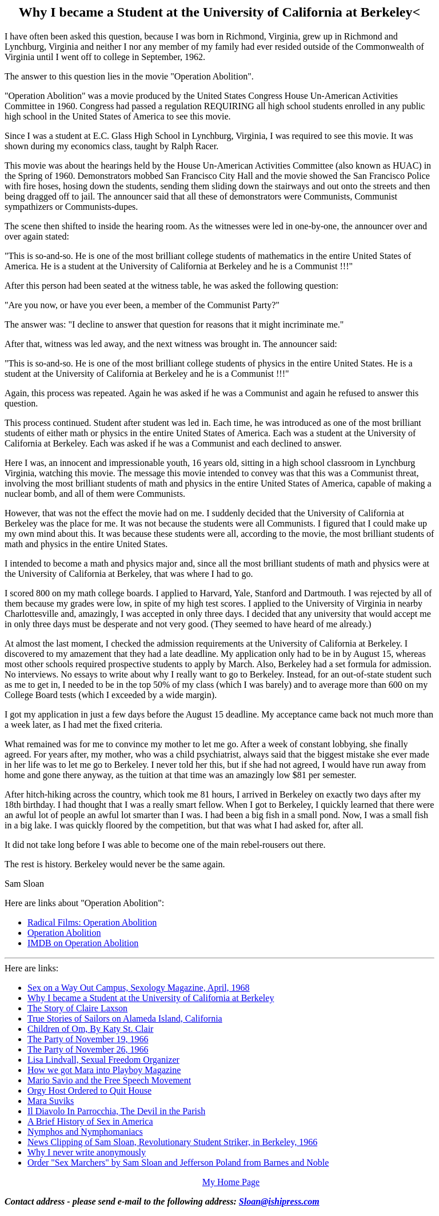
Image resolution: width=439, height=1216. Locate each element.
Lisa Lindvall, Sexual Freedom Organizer (103, 1060)
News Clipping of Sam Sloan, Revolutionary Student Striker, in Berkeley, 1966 (172, 1142)
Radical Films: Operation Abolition (92, 922)
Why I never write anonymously (86, 1152)
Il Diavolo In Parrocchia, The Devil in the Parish (116, 1111)
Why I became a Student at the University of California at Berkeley (150, 998)
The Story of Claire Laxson (77, 1008)
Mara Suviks (50, 1101)
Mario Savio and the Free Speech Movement (109, 1080)
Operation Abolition (64, 933)
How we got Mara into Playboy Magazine (104, 1070)
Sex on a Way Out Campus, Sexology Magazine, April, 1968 (138, 987)
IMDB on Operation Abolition (82, 943)
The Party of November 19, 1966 (88, 1039)
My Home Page (231, 1182)
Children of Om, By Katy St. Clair (90, 1029)
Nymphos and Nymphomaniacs (85, 1132)
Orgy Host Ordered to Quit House (89, 1090)
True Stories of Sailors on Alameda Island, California (124, 1018)
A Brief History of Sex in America (90, 1121)
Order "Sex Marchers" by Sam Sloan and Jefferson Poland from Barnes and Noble (178, 1162)
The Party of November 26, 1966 (88, 1049)
